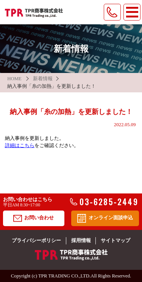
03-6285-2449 (104, 202)
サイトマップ (115, 240)
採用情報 (81, 240)
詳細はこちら (19, 145)
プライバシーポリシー (36, 240)
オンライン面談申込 (105, 218)
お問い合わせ (33, 218)
